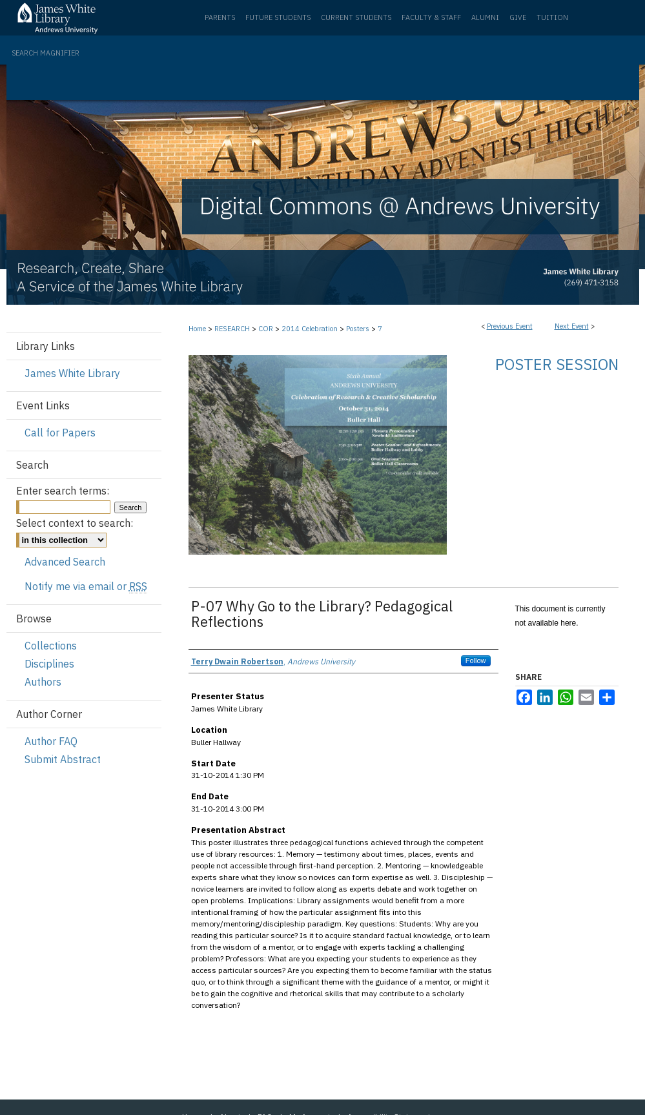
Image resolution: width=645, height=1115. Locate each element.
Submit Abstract (63, 759)
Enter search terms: (62, 490)
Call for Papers (60, 432)
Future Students (278, 17)
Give (517, 17)
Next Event (572, 326)
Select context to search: (74, 523)
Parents (220, 17)
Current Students (356, 17)
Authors (43, 681)
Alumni (485, 17)
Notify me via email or (86, 586)
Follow (476, 660)
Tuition (552, 17)
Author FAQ (51, 741)
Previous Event (510, 326)
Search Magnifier (45, 52)
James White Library (72, 373)
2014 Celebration (311, 328)
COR (266, 328)
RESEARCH (233, 328)
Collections (51, 645)
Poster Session (557, 364)
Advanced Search (65, 561)
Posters (358, 328)
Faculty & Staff (431, 17)
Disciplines (49, 663)
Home (197, 328)
